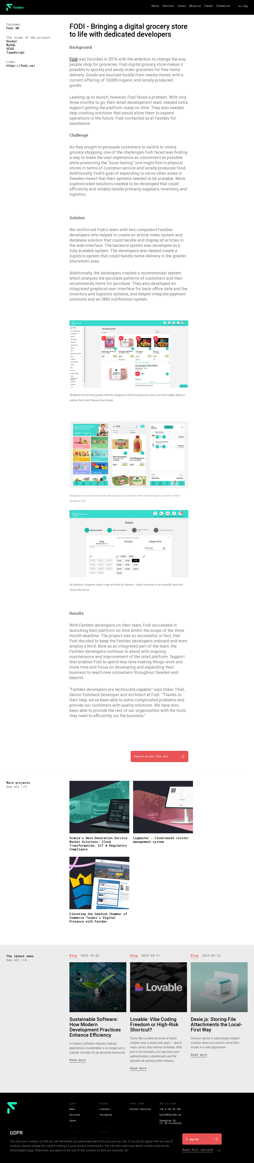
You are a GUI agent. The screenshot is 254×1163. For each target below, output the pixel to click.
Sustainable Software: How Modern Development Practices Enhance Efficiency (95, 1027)
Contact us (223, 6)
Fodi (73, 59)
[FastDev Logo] (15, 7)
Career (208, 6)
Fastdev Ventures (140, 1109)
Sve (240, 6)
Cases (181, 6)
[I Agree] (202, 1139)
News (155, 6)
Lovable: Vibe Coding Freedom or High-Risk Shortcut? (154, 1024)
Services (168, 6)
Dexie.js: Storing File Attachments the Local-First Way (216, 1024)
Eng (246, 6)
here (31, 1150)
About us (195, 6)
